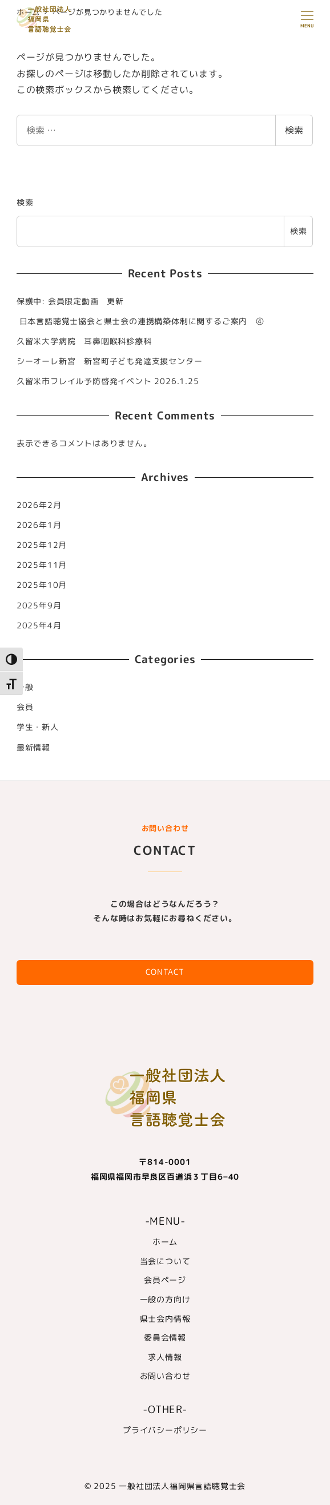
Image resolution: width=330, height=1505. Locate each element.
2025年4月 (39, 625)
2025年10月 (42, 585)
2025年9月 (39, 605)
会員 (25, 707)
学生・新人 (38, 727)
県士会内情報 (165, 1319)
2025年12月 (42, 545)
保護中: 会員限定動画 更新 (70, 301)
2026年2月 (39, 505)
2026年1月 (39, 525)
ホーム (165, 1242)
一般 (25, 687)
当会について (165, 1261)
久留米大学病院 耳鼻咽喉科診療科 (84, 341)
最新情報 (33, 747)
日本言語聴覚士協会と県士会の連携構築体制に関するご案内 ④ (140, 321)
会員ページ (165, 1280)
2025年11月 (42, 565)
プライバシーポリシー (165, 1430)
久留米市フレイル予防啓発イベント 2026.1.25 (108, 381)
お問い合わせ (165, 1376)
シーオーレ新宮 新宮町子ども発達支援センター (110, 361)
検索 (294, 130)
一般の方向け (165, 1299)
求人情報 (165, 1357)
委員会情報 (165, 1337)
